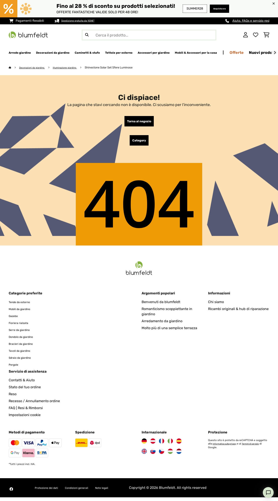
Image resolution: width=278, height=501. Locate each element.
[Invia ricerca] (87, 35)
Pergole (15, 368)
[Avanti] (274, 53)
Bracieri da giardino (25, 347)
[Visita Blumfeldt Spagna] (179, 444)
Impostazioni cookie (25, 418)
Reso (13, 398)
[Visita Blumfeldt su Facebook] (11, 493)
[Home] (14, 67)
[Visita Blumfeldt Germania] (144, 444)
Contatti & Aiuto (22, 384)
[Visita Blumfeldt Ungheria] (170, 455)
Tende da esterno (23, 306)
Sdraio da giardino (23, 361)
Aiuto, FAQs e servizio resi (250, 21)
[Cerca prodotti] (149, 35)
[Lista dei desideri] (255, 35)
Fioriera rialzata (21, 326)
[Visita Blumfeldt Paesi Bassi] (179, 455)
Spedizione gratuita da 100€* (82, 21)
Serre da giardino (23, 333)
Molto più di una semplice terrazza (169, 332)
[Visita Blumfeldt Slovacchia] (153, 455)
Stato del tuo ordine (25, 391)
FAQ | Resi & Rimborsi (26, 412)
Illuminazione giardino (73, 67)
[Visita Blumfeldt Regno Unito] (144, 455)
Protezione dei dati (50, 491)
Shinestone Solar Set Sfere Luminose (119, 67)
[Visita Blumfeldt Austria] (153, 444)
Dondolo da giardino (25, 340)
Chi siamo (216, 306)
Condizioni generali (87, 491)
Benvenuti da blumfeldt (161, 306)
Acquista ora (216, 8)
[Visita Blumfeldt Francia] (161, 444)
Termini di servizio (257, 447)
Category (139, 143)
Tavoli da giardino (23, 354)
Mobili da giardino (23, 312)
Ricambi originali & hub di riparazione (238, 312)
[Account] (245, 35)
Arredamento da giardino (162, 325)
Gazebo (15, 319)
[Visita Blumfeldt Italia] (170, 444)
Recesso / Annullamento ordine (34, 405)
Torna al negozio (139, 122)
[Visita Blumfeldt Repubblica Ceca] (161, 455)
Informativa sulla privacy (227, 447)
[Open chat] (268, 492)
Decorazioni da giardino (35, 67)
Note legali (118, 491)
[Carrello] (266, 35)
